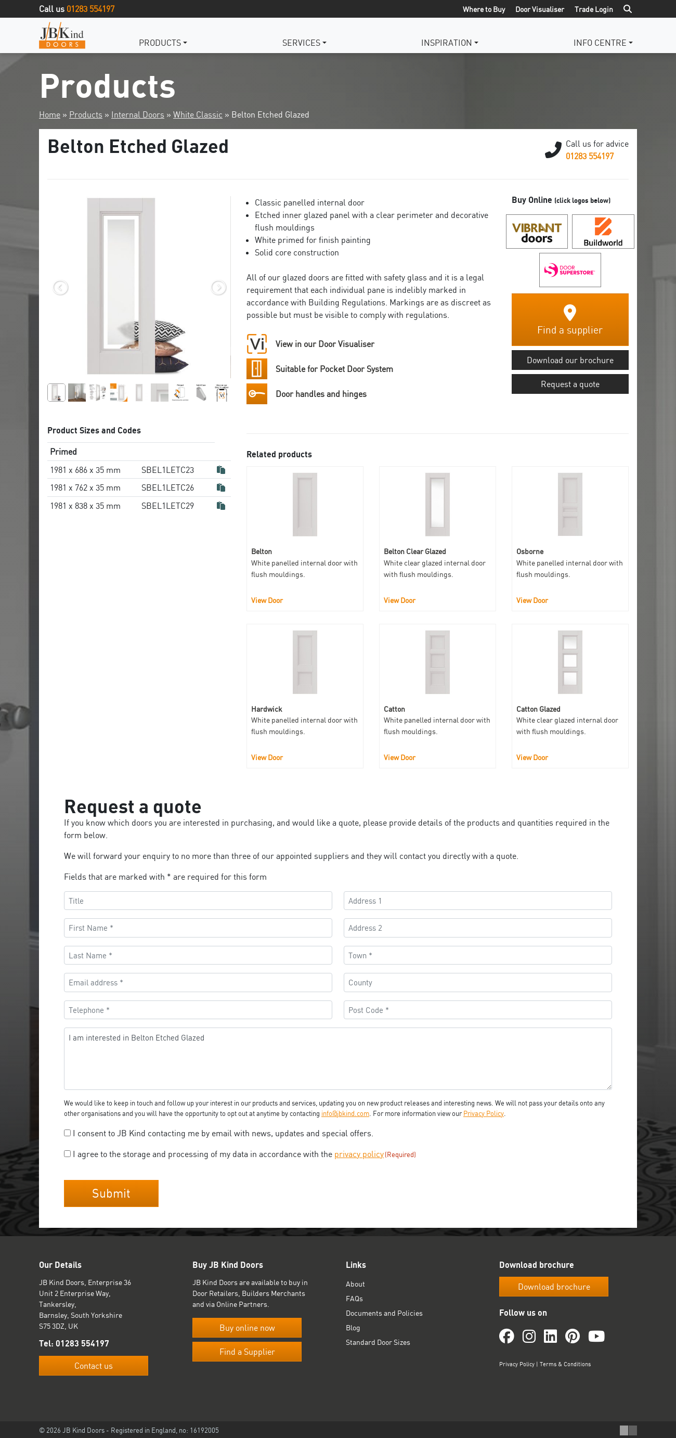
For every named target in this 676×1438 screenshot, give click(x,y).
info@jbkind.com (345, 1113)
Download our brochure (570, 360)
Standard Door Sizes (378, 1340)
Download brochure (554, 1285)
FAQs (354, 1296)
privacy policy (359, 1154)
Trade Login (594, 9)
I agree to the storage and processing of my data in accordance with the (244, 1154)
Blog (353, 1325)
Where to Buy (484, 9)
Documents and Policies (384, 1311)
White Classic (198, 114)
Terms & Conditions (565, 1362)
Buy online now (247, 1326)
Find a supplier (570, 320)
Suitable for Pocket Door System (334, 369)
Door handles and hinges (321, 394)
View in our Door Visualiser (325, 344)
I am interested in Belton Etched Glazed (338, 1059)
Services (301, 42)
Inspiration (446, 42)
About (355, 1282)
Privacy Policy (483, 1113)
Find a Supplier (247, 1350)
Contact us (93, 1363)
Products (160, 42)
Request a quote (570, 384)
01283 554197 (90, 9)
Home (49, 114)
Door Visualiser (539, 9)
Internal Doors (137, 114)
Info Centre (600, 42)
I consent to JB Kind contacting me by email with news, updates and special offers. (223, 1133)
